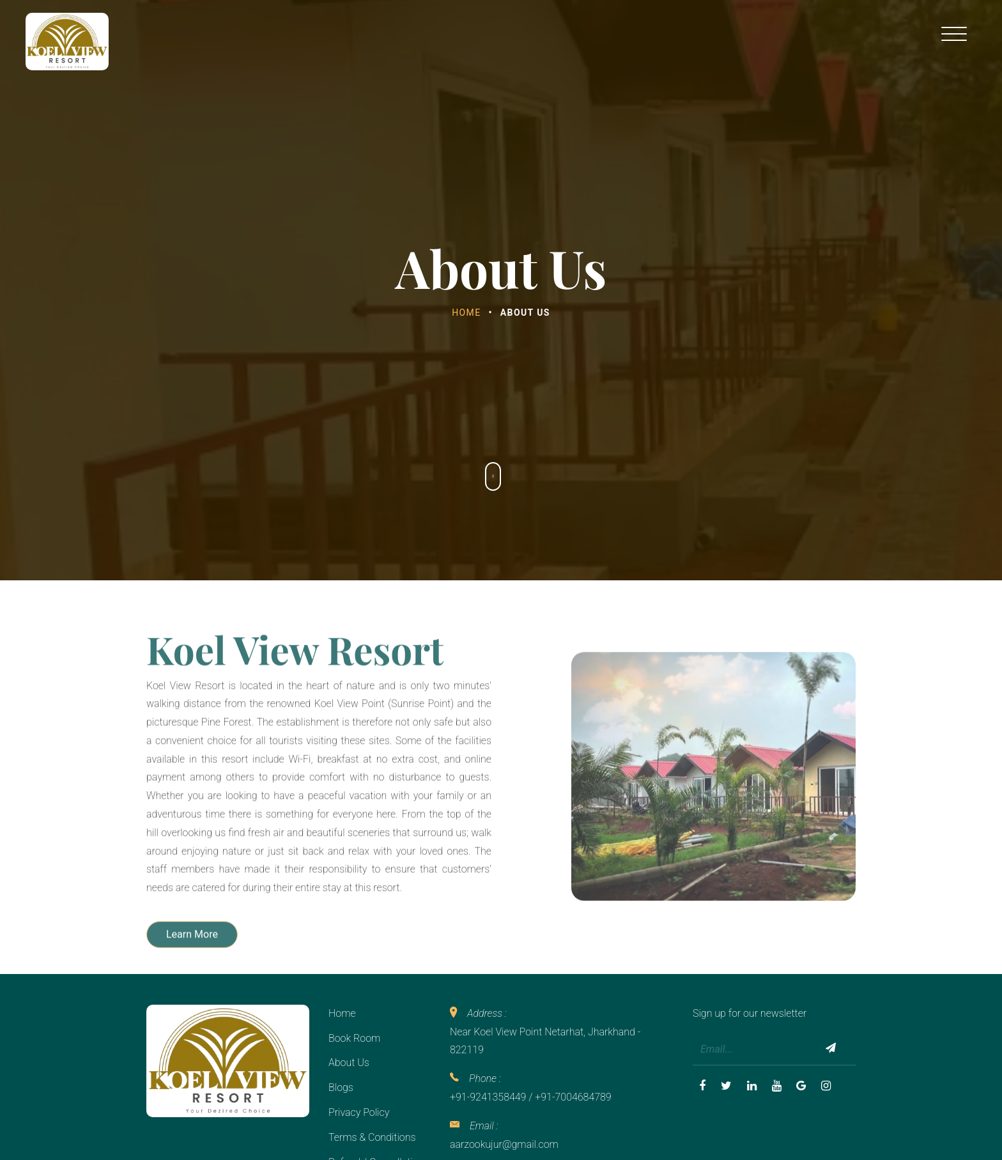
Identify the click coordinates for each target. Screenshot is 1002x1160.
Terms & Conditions (372, 1137)
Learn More (192, 977)
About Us (348, 1062)
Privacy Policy (358, 1112)
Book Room (354, 1038)
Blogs (340, 1087)
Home (466, 312)
